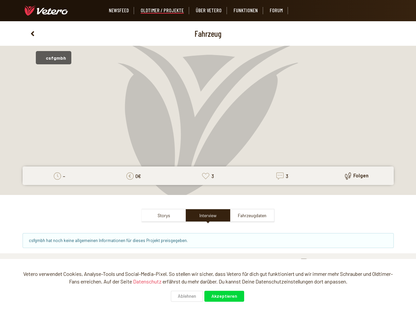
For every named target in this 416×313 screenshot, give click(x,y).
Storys (164, 215)
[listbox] (301, 10)
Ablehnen (187, 296)
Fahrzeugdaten (252, 215)
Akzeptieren (224, 296)
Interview (208, 215)
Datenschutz (147, 281)
